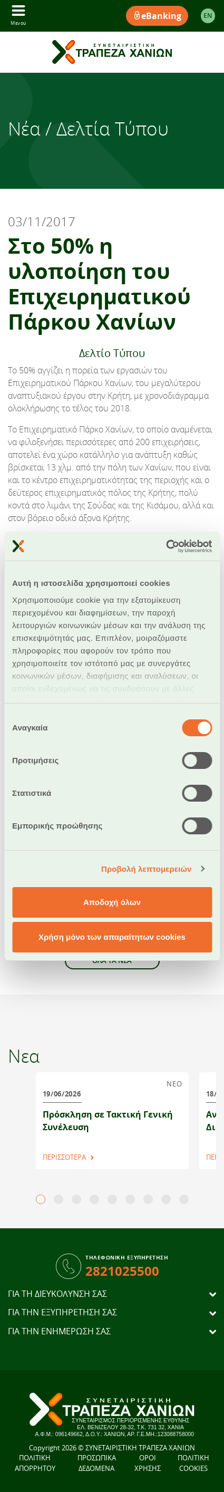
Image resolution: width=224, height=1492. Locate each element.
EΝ (207, 15)
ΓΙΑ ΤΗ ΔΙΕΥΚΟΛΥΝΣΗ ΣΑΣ (57, 1294)
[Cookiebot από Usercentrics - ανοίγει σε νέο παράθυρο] (166, 546)
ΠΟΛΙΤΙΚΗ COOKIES (193, 1463)
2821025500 (122, 1270)
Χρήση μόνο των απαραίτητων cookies (112, 936)
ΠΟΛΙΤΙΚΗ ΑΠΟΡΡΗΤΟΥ (35, 1463)
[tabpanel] (112, 1121)
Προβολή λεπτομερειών (146, 868)
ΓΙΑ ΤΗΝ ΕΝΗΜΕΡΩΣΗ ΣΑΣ (59, 1331)
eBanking (157, 16)
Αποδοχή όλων (112, 902)
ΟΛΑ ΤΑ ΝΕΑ (112, 960)
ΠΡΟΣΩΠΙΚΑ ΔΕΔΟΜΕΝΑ (96, 1463)
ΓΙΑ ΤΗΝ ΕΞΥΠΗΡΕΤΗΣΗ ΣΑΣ (62, 1312)
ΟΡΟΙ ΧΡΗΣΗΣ (147, 1463)
